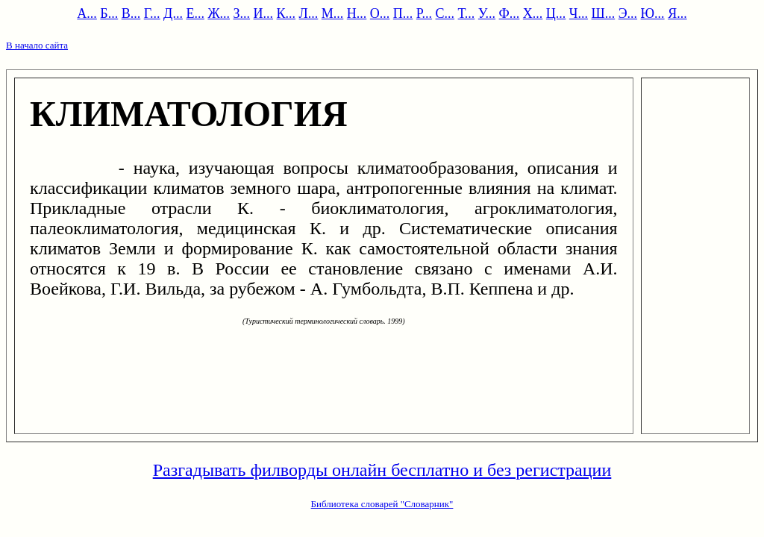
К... (286, 13)
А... (87, 13)
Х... (533, 13)
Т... (466, 13)
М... (333, 13)
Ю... (653, 13)
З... (242, 13)
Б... (109, 13)
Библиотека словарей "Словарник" (382, 503)
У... (486, 13)
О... (380, 13)
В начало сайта (37, 45)
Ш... (604, 13)
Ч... (578, 13)
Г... (152, 13)
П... (403, 13)
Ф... (509, 13)
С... (445, 13)
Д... (173, 13)
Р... (424, 13)
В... (131, 13)
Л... (309, 13)
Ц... (556, 13)
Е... (195, 13)
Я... (677, 13)
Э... (628, 13)
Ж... (218, 13)
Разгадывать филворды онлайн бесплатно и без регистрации (382, 470)
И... (264, 13)
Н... (357, 13)
